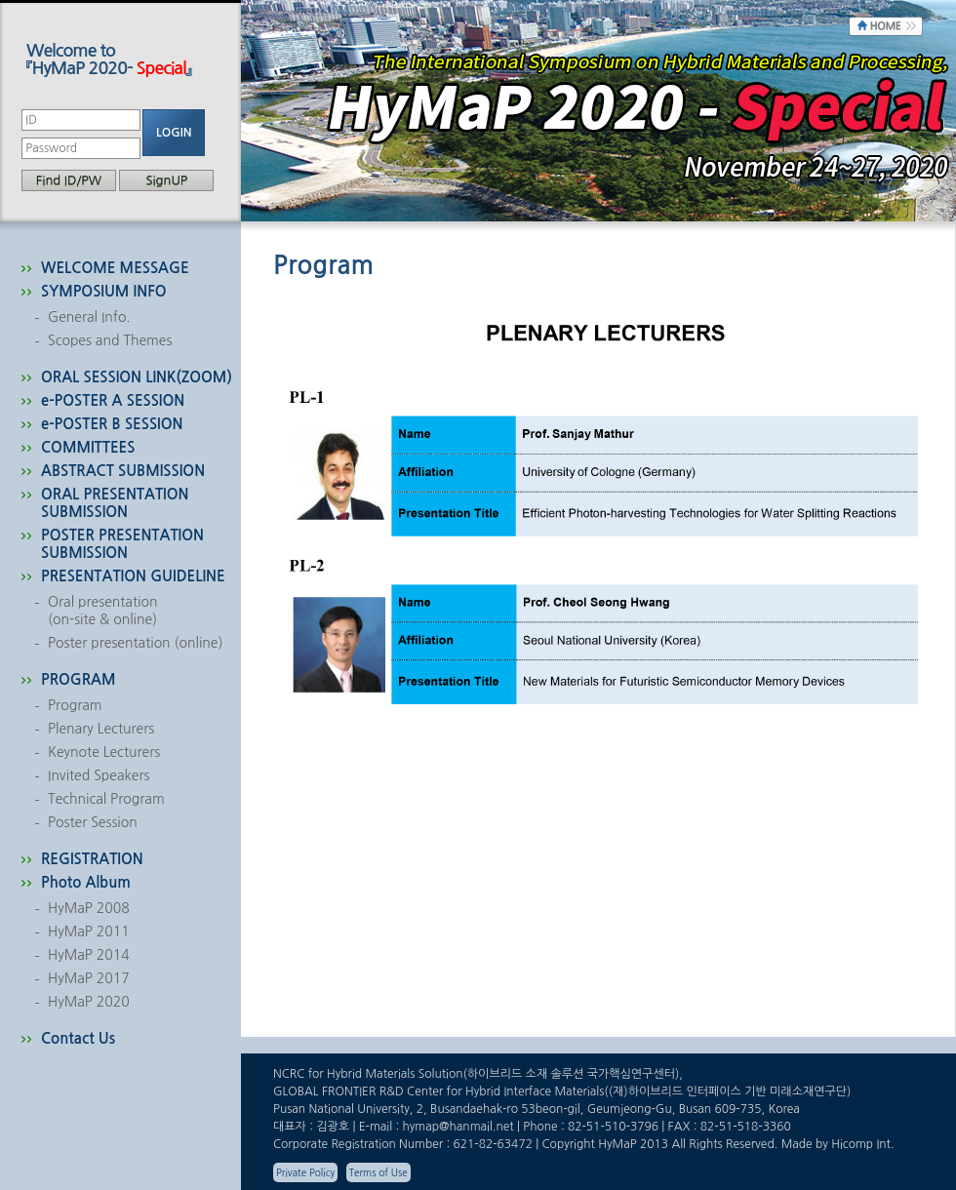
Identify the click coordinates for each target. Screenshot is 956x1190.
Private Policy (305, 1172)
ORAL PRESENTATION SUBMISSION (114, 503)
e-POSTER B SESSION (111, 423)
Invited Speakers (98, 775)
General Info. (89, 317)
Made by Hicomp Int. (838, 1144)
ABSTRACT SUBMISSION (123, 470)
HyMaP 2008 (89, 908)
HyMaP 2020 (89, 1002)
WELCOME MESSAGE (115, 267)
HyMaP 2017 (89, 978)
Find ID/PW (68, 180)
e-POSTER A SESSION (112, 400)
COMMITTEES (88, 447)
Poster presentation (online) (135, 643)
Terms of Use (378, 1172)
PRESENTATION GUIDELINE (133, 576)
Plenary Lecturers (101, 728)
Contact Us (78, 1038)
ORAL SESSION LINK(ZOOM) (136, 377)
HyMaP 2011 (89, 931)
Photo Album (86, 882)
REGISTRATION (92, 859)
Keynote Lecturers (104, 752)
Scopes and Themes (110, 340)
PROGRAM (78, 679)
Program (75, 705)
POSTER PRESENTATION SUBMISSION (122, 544)
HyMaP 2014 (89, 955)
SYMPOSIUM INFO (104, 291)
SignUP (166, 180)
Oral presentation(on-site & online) (102, 610)
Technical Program (106, 799)
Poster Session (93, 822)
